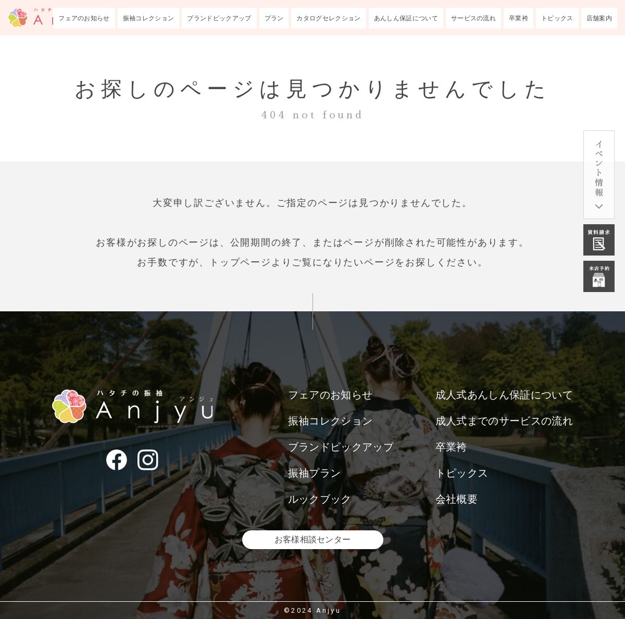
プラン (274, 18)
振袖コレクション (148, 18)
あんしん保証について (406, 18)
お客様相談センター (312, 539)
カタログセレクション (328, 18)
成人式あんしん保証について (504, 395)
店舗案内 (599, 18)
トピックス (557, 18)
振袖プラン (314, 473)
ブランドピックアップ (219, 18)
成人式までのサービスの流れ (504, 421)
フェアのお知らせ (84, 18)
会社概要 (456, 499)
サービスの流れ (473, 18)
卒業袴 (518, 18)
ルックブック (320, 499)
